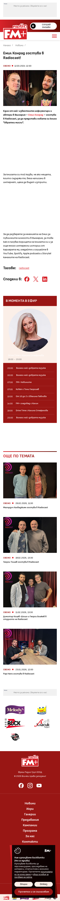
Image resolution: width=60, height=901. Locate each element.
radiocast (24, 268)
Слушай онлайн (41, 26)
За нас (30, 836)
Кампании (30, 825)
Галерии (30, 814)
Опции (23, 884)
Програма (30, 831)
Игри (30, 809)
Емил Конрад (35, 114)
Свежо (7, 65)
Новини (19, 45)
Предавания (30, 820)
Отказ (43, 884)
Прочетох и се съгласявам (33, 891)
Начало (7, 45)
